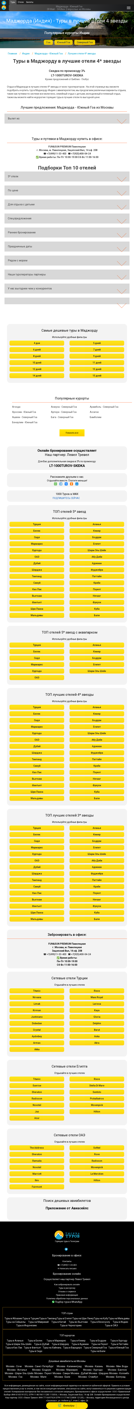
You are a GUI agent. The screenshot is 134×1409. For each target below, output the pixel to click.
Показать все (72, 433)
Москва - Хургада (92, 1369)
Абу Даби (97, 556)
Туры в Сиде (35, 1351)
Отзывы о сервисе (67, 1291)
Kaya (97, 1010)
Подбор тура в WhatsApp (67, 1302)
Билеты (29, 2)
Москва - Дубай (79, 1373)
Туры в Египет (64, 1318)
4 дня (37, 343)
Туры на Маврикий (38, 1322)
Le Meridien (96, 1173)
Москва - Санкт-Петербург (39, 1366)
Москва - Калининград (69, 1366)
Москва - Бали (62, 1376)
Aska (97, 1036)
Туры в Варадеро (72, 1347)
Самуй (36, 582)
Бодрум (96, 537)
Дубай (36, 563)
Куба (97, 609)
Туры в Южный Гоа (118, 1347)
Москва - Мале (38, 1376)
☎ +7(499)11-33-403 (54, 153)
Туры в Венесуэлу (100, 1322)
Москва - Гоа (15, 1376)
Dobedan (37, 1023)
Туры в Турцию (30, 1318)
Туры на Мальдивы (119, 1318)
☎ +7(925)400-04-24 (79, 153)
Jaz (37, 1111)
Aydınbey (37, 1036)
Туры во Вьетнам (78, 1322)
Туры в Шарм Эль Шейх (19, 1344)
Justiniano (37, 1017)
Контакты (67, 1261)
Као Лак (37, 589)
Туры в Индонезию (26, 1325)
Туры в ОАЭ (111, 1325)
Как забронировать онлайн (67, 1284)
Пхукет (97, 589)
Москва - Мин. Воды (117, 1366)
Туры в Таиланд (48, 1318)
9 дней (97, 356)
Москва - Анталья (17, 1369)
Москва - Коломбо (119, 1373)
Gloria (97, 1017)
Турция (37, 524)
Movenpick (97, 1105)
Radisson (37, 1098)
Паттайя (97, 576)
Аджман (97, 563)
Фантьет (37, 602)
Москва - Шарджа (98, 1373)
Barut (97, 1030)
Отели (21, 2)
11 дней (96, 362)
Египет (97, 543)
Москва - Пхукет (43, 1373)
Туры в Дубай (41, 1344)
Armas (36, 1043)
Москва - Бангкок (117, 1369)
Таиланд (37, 576)
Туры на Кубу (101, 1318)
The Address (37, 1147)
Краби (97, 582)
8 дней (37, 356)
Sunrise (37, 1085)
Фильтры (66, 1406)
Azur (37, 1118)
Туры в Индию (120, 1322)
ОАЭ (36, 556)
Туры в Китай (58, 1322)
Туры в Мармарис (56, 1340)
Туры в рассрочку (67, 1288)
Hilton (97, 1111)
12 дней (36, 369)
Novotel (37, 1105)
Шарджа (37, 569)
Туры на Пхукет (99, 1344)
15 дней (96, 375)
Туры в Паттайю (119, 1344)
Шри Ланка (37, 609)
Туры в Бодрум (98, 1340)
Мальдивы (37, 615)
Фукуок (97, 602)
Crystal (37, 1030)
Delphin (97, 1023)
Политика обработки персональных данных (67, 1298)
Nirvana (37, 997)
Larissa (97, 1003)
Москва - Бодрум (41, 1369)
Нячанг (97, 595)
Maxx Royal (97, 997)
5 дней (97, 343)
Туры (12, 2)
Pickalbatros (97, 1098)
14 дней (36, 375)
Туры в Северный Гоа (95, 1347)
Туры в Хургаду (118, 1340)
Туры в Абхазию (13, 1318)
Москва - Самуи (61, 1373)
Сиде (37, 537)
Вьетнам (37, 595)
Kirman (37, 1010)
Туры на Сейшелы (16, 1322)
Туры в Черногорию (71, 1325)
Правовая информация (67, 1295)
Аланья (97, 524)
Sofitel (96, 1147)
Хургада (37, 550)
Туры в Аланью (15, 1340)
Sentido (97, 1092)
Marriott (36, 1173)
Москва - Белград (116, 1376)
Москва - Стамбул (88, 1376)
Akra (96, 1043)
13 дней (96, 369)
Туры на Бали (97, 1351)
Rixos (97, 990)
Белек (36, 530)
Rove (97, 1154)
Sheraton (37, 1092)
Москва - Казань (94, 1366)
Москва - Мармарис (67, 1369)
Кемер (96, 530)
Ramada (37, 1160)
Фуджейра (97, 569)
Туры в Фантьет (32, 1347)
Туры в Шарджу (60, 1344)
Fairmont (37, 1186)
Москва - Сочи (14, 1366)
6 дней (37, 349)
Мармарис (37, 543)
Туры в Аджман (80, 1344)
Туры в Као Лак (13, 1347)
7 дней (97, 349)
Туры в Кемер (78, 1340)
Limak (37, 1003)
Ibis (37, 1180)
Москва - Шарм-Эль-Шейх (19, 1373)
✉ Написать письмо (67, 1268)
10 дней (36, 362)
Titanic (36, 990)
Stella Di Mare (96, 1085)
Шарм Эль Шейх (97, 550)
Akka (37, 1049)
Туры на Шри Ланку (83, 1318)
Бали (97, 615)
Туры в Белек (35, 1340)
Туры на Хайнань (52, 1347)
